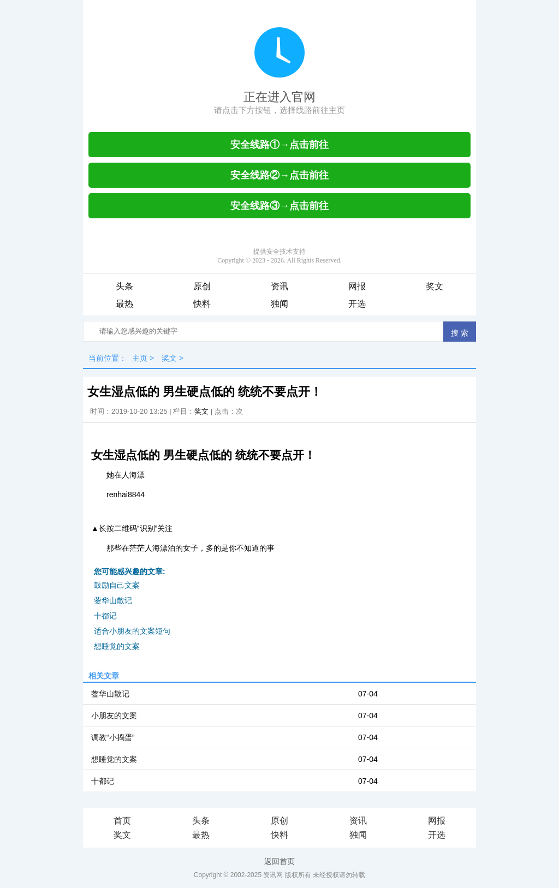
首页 (122, 820)
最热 (124, 303)
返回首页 (279, 861)
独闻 (279, 303)
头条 (124, 286)
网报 (357, 286)
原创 (202, 286)
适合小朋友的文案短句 (132, 631)
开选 (357, 303)
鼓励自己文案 (117, 585)
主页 (139, 358)
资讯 (279, 286)
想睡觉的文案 (117, 646)
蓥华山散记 (113, 600)
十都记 (105, 615)
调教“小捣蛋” (112, 737)
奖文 (434, 286)
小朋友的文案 (114, 715)
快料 (202, 303)
